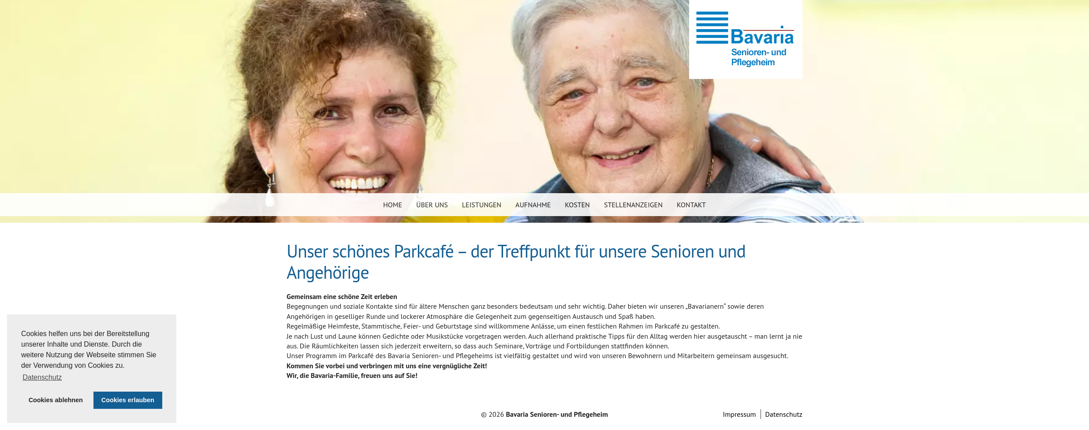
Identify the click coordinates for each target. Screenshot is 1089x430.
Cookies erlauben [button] (127, 400)
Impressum (739, 414)
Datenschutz (783, 414)
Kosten (577, 204)
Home (392, 204)
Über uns (432, 204)
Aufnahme (533, 204)
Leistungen (481, 204)
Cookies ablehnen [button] (56, 400)
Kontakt (691, 204)
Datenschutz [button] (42, 377)
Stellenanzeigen (633, 204)
